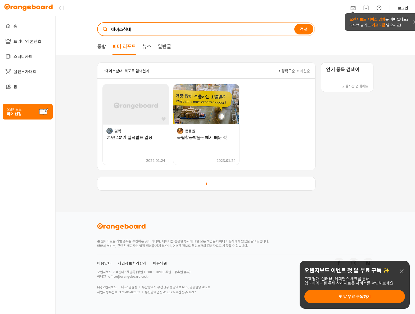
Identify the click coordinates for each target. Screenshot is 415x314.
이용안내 (104, 263)
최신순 (303, 70)
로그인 (403, 8)
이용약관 (160, 263)
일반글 (164, 46)
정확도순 (287, 70)
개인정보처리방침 (132, 263)
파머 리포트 (124, 46)
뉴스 (146, 46)
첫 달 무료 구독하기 (355, 296)
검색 (304, 29)
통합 (101, 46)
